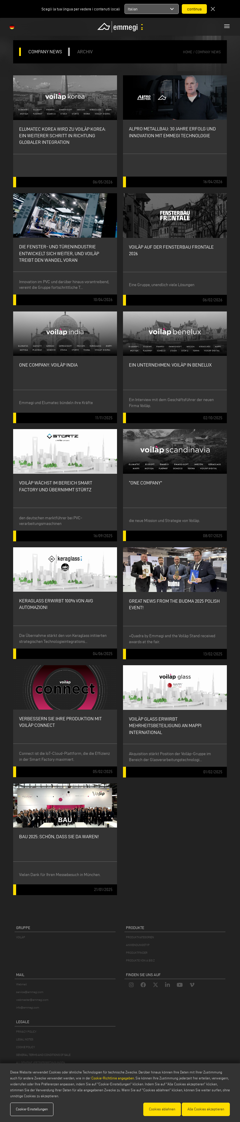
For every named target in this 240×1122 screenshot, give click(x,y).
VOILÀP (20, 937)
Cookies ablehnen (162, 1109)
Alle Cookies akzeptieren (205, 1109)
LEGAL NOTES (24, 1039)
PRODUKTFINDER (136, 952)
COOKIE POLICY (25, 1047)
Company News (208, 52)
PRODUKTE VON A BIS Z (140, 960)
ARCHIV (85, 51)
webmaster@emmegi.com (32, 999)
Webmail (21, 984)
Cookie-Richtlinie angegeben (112, 1078)
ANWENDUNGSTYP (138, 945)
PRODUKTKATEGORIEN (140, 937)
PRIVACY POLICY (26, 1031)
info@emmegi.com (27, 1007)
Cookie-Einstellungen (32, 1109)
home (187, 52)
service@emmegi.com (29, 992)
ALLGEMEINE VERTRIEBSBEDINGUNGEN (40, 1062)
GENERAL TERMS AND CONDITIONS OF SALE (43, 1054)
